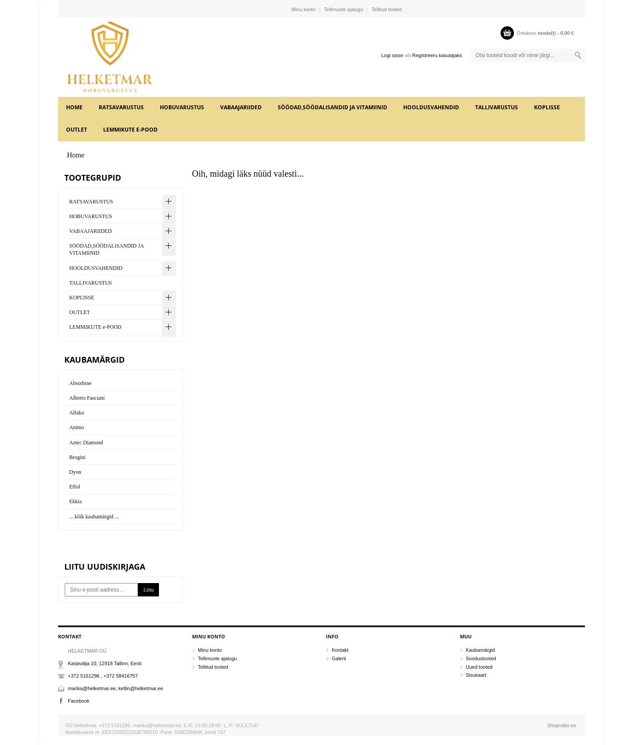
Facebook (78, 701)
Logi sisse (392, 55)
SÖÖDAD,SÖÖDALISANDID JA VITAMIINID (332, 107)
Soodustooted (481, 658)
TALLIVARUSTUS (496, 107)
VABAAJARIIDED (241, 107)
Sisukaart (476, 675)
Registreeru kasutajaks (437, 55)
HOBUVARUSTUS (182, 107)
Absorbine (80, 383)
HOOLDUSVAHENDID (431, 107)
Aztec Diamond (86, 442)
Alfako (76, 413)
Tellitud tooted (387, 9)
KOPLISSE (547, 107)
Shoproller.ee (561, 725)
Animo (76, 427)
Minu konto (304, 9)
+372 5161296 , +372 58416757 (103, 676)
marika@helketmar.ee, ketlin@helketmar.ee (115, 688)
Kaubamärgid (480, 650)
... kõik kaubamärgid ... (94, 516)
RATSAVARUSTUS (121, 107)
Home (74, 107)
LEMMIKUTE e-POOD (130, 129)
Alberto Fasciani (87, 398)
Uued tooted (479, 667)
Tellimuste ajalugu (343, 9)
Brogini (77, 457)
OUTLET (76, 129)
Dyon (75, 472)
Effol (74, 487)
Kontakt (340, 650)
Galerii (339, 658)
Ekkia (75, 501)
